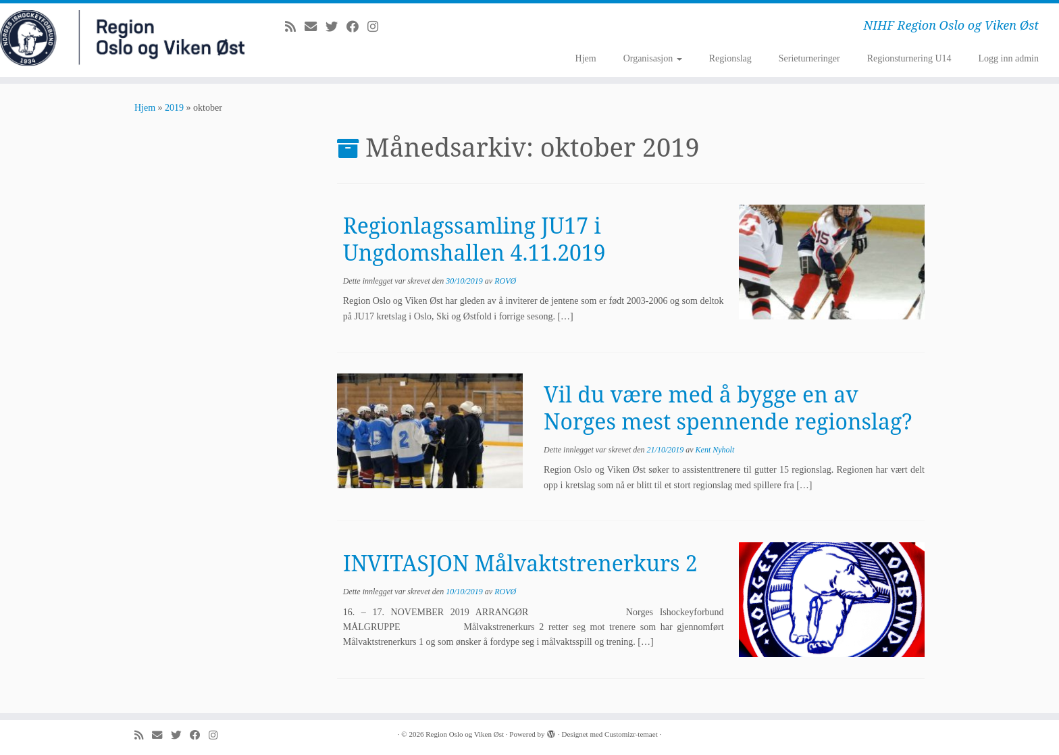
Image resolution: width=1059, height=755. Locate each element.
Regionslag (730, 58)
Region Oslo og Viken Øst (464, 734)
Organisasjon (652, 58)
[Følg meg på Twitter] (336, 27)
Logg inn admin (1009, 58)
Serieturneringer (809, 58)
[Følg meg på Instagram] (377, 27)
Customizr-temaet (631, 734)
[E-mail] (315, 27)
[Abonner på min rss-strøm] (295, 27)
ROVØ (505, 281)
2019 (174, 108)
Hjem (585, 58)
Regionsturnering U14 (909, 58)
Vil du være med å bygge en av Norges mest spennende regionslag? (728, 408)
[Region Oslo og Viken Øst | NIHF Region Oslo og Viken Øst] (122, 38)
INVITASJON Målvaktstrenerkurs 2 (520, 562)
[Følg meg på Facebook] (356, 27)
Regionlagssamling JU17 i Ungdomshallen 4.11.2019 (474, 239)
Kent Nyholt (715, 449)
